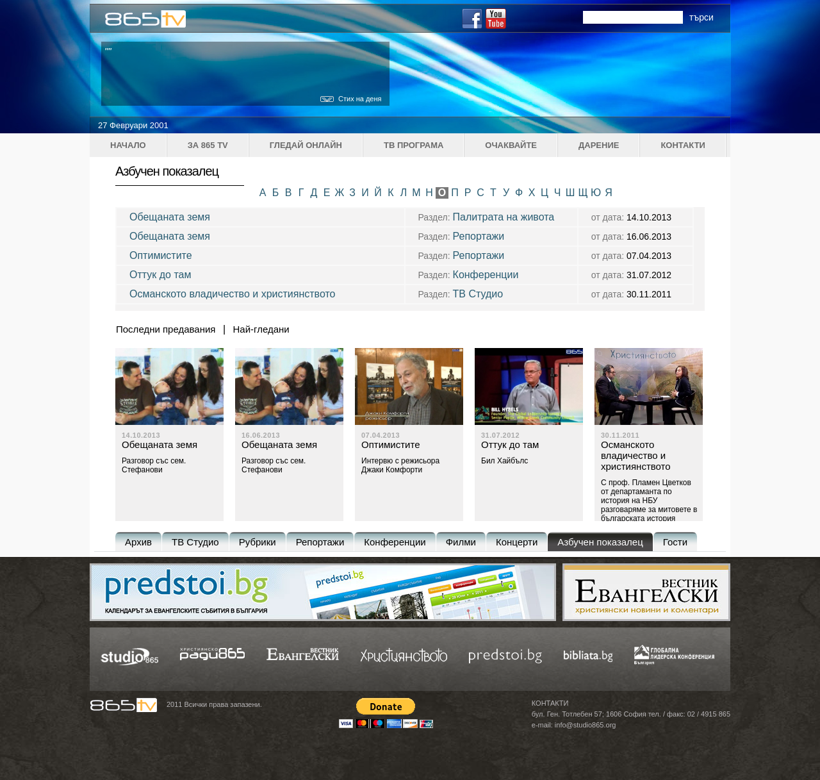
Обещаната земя (169, 217)
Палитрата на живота (504, 217)
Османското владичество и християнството (232, 293)
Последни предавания (165, 329)
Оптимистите (160, 255)
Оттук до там (160, 274)
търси (701, 17)
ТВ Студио (478, 293)
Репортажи (479, 236)
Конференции (486, 274)
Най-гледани (261, 329)
